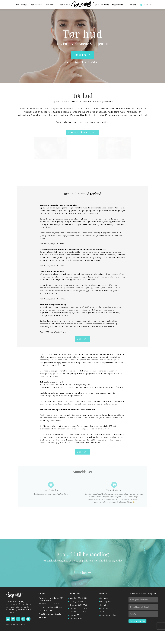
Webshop (146, 5)
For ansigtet (22, 5)
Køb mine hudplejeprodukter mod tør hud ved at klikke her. (68, 409)
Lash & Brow (64, 4)
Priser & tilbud (119, 5)
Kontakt (133, 5)
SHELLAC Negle (102, 4)
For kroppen (37, 5)
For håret (51, 5)
